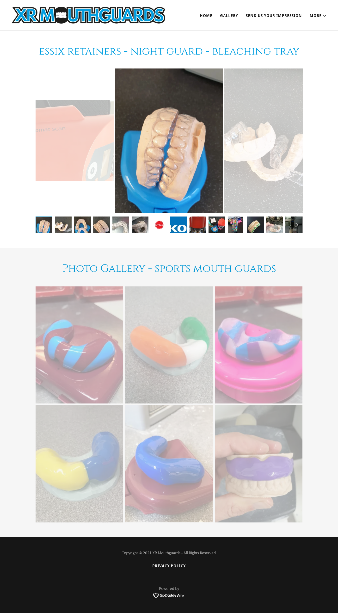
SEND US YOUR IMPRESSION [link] (274, 15)
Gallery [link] (229, 15)
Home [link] (206, 15)
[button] (318, 16)
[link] (88, 14)
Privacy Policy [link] (169, 566)
